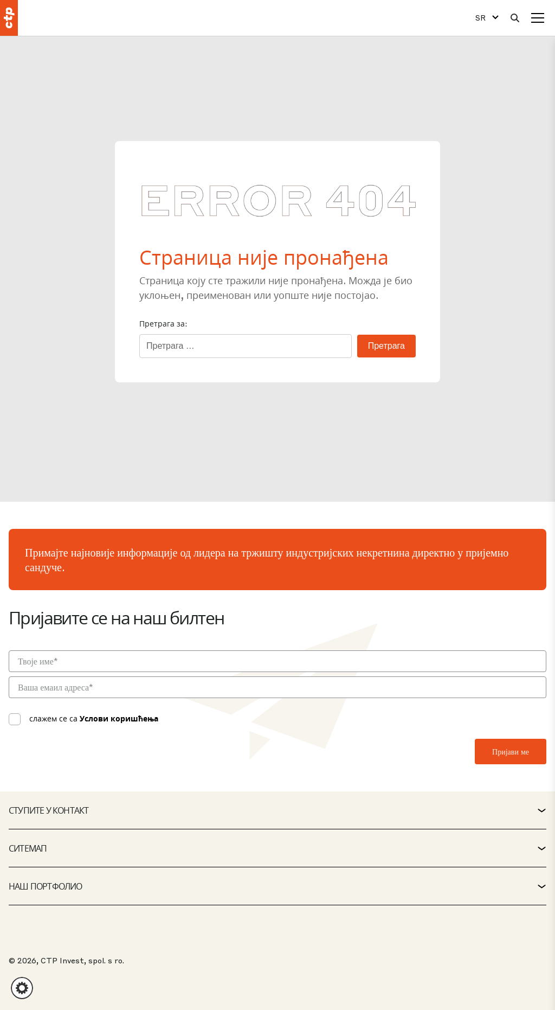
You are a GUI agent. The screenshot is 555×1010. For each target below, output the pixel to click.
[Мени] (537, 18)
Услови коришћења (119, 718)
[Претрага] (514, 17)
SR (480, 17)
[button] (22, 988)
